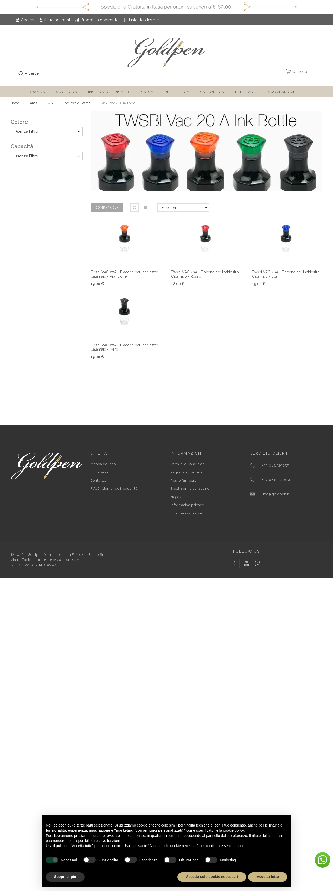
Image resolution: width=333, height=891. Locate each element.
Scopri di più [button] (65, 877)
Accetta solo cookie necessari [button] (212, 877)
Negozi (176, 497)
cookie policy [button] (233, 830)
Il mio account (103, 472)
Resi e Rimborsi (183, 480)
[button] (134, 207)
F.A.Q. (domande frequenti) (114, 488)
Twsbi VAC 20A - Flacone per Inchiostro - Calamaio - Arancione (126, 274)
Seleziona (169, 207)
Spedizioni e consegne (189, 488)
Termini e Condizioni (188, 464)
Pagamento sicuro (186, 472)
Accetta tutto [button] (268, 877)
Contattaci (99, 480)
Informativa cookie (186, 513)
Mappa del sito (103, 464)
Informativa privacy (187, 505)
